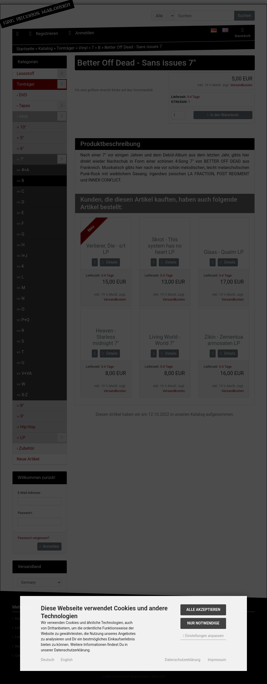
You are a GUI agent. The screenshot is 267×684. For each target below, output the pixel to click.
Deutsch (47, 660)
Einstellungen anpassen (203, 636)
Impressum (217, 660)
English (66, 660)
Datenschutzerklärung (182, 660)
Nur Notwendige (203, 623)
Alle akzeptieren (203, 609)
